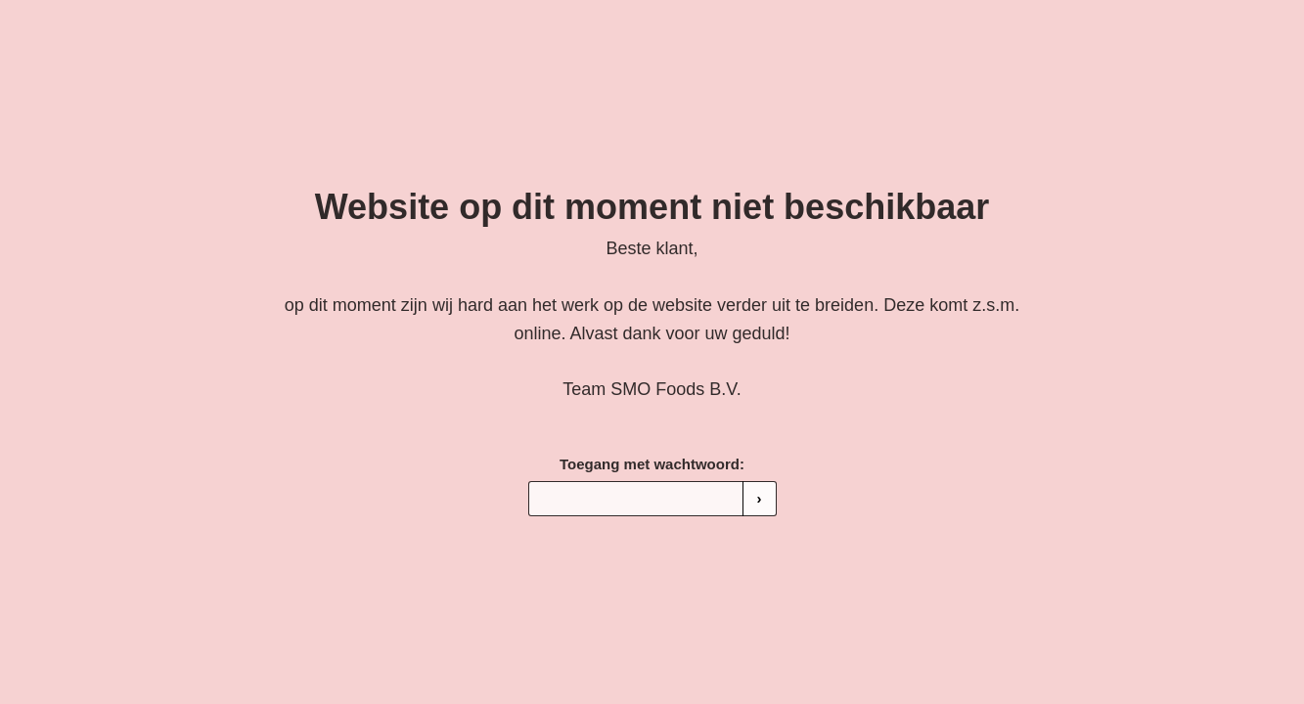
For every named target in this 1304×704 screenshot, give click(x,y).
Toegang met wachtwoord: (652, 464)
